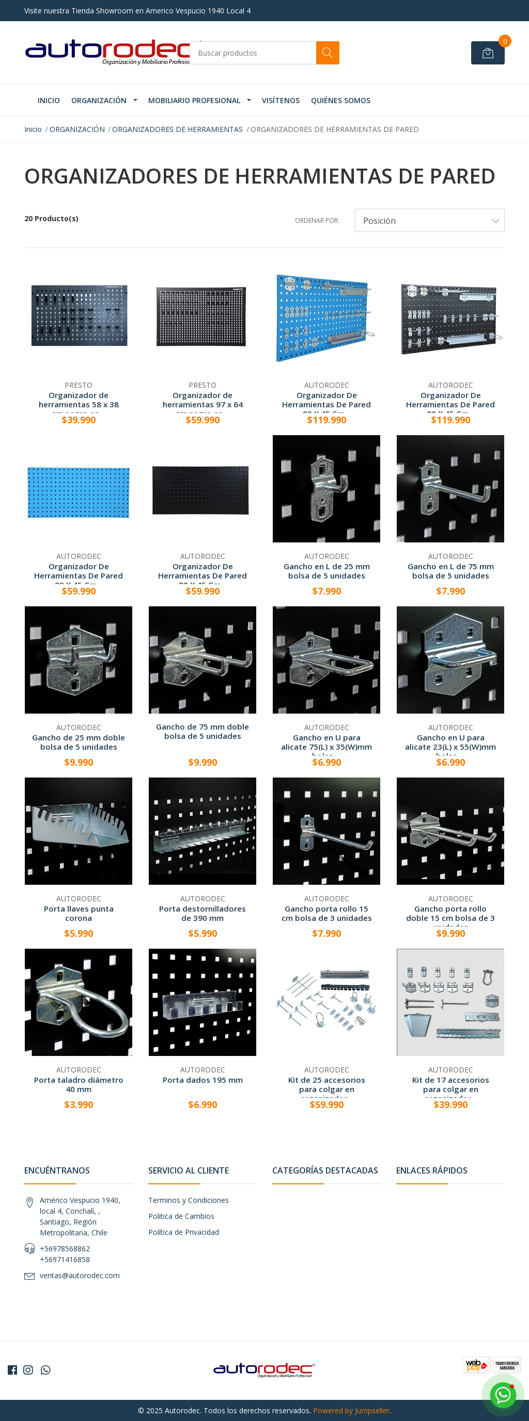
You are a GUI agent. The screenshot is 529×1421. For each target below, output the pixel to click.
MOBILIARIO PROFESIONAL (194, 100)
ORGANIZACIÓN (99, 100)
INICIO (49, 100)
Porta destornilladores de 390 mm (202, 913)
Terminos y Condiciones (188, 1200)
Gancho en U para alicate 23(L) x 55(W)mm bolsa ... (450, 746)
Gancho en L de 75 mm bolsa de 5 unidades (451, 571)
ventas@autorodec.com (80, 1275)
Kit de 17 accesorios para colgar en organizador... (450, 1089)
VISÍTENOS (281, 100)
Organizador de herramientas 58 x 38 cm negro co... (79, 404)
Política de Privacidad (183, 1232)
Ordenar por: (317, 220)
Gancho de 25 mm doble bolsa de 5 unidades (78, 742)
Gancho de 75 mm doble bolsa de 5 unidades (202, 731)
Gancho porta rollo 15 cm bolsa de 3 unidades (327, 913)
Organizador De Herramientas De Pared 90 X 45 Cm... (326, 404)
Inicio (33, 129)
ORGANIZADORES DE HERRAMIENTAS (177, 129)
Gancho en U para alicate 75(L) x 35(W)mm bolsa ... (326, 746)
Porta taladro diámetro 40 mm (78, 1084)
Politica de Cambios (181, 1216)
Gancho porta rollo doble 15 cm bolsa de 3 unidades (450, 917)
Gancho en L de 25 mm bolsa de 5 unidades (327, 571)
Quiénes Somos (340, 100)
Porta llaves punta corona (79, 913)
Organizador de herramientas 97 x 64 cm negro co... (203, 404)
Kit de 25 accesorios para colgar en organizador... (326, 1089)
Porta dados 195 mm (203, 1080)
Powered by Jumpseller (351, 1410)
